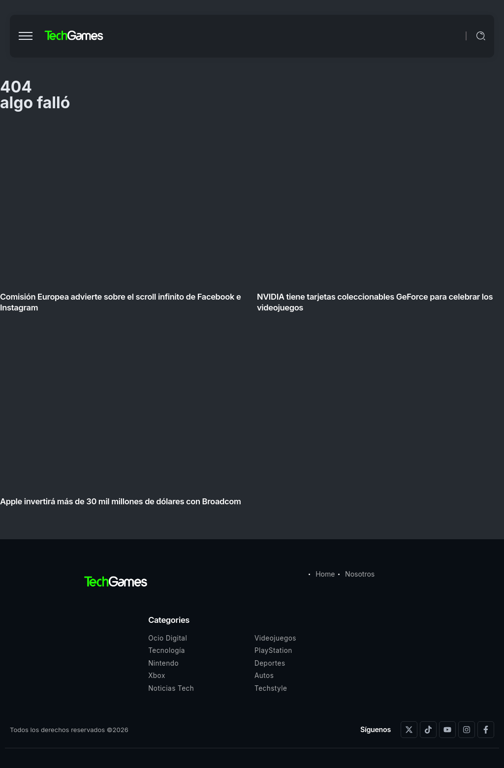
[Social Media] (409, 729)
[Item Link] (252, 317)
